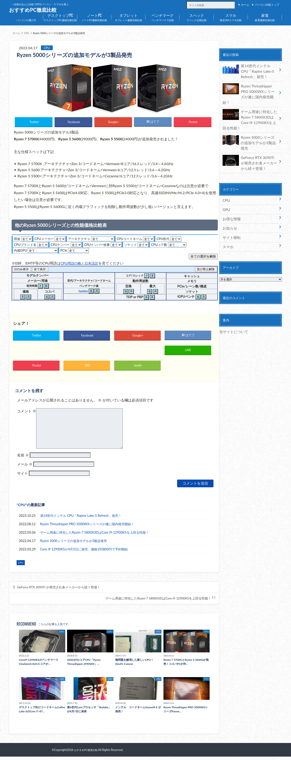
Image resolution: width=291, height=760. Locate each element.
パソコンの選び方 (26, 20)
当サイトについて (232, 306)
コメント (26, 414)
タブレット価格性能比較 (128, 16)
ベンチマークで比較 (163, 16)
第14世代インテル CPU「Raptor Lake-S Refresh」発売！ (80, 519)
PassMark (83, 291)
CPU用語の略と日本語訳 (80, 263)
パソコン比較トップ (267, 4)
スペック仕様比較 (197, 16)
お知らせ (228, 205)
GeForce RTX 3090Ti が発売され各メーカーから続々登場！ (58, 590)
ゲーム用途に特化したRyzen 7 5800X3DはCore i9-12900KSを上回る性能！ (94, 535)
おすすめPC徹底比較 (33, 10)
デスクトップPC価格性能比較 (60, 16)
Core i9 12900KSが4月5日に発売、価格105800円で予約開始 (84, 552)
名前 (23, 458)
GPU (225, 189)
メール (25, 467)
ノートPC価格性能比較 (94, 16)
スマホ (227, 222)
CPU (21, 508)
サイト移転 (230, 214)
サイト (22, 476)
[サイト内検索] (231, 2)
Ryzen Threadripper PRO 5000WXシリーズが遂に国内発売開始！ (87, 527)
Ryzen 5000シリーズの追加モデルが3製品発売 (73, 544)
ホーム (245, 4)
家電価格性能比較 (265, 16)
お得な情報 (230, 197)
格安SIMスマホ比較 (231, 16)
